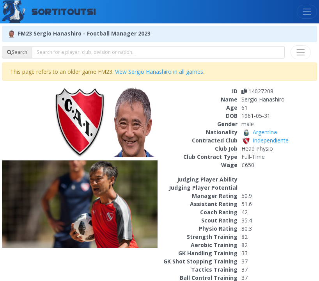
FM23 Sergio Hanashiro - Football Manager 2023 (84, 33)
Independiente (265, 140)
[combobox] (158, 52)
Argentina (259, 132)
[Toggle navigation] (307, 12)
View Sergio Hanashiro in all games (159, 71)
